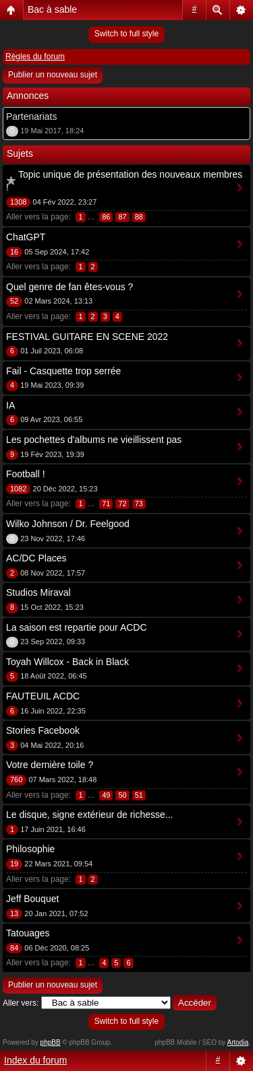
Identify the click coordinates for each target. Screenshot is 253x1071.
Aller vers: (20, 1003)
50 (122, 795)
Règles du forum (35, 56)
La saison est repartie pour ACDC (76, 627)
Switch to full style (126, 33)
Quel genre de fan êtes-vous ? (69, 286)
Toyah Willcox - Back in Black (67, 661)
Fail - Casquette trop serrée (63, 371)
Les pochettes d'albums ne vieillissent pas (93, 439)
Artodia (238, 1042)
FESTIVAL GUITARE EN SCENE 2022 (87, 336)
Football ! (25, 474)
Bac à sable (52, 9)
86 (106, 217)
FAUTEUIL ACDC (43, 696)
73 (139, 503)
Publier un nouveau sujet (52, 74)
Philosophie (30, 848)
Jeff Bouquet (32, 898)
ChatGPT (25, 237)
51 (139, 795)
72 (122, 503)
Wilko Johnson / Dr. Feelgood (68, 523)
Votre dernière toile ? (49, 764)
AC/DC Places (36, 558)
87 (122, 217)
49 (106, 795)
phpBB (50, 1042)
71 (106, 503)
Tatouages (28, 933)
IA (10, 405)
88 (139, 217)
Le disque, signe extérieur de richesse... (89, 814)
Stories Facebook (43, 730)
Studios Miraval (38, 592)
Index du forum (35, 1060)
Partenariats (31, 116)
